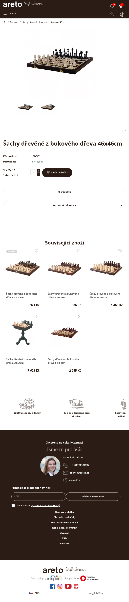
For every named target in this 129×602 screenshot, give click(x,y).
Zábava (13, 22)
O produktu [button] (90, 191)
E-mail (17, 495)
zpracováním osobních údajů (45, 505)
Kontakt (64, 543)
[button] (122, 12)
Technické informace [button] (88, 205)
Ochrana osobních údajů (64, 522)
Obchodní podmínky (65, 517)
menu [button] (9, 11)
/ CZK (35, 593)
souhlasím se (23, 505)
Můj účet (64, 532)
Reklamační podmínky (64, 527)
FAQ (64, 538)
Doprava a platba (64, 511)
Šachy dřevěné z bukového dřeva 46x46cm (44, 22)
